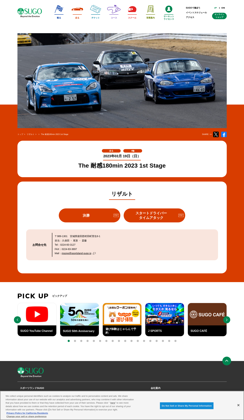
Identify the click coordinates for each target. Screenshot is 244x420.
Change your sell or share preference (26, 418)
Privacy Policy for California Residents (27, 415)
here (112, 405)
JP (215, 7)
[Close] (238, 407)
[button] (69, 341)
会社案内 (155, 388)
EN (223, 7)
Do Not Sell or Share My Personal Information (187, 407)
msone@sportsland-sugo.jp (76, 253)
